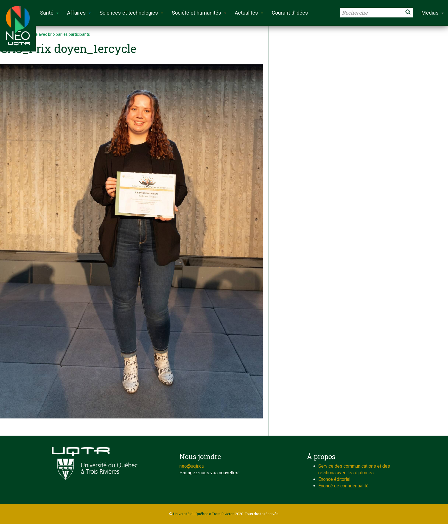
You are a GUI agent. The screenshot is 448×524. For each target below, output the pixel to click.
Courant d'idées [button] (290, 13)
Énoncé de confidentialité (343, 486)
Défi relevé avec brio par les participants (54, 34)
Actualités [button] (249, 13)
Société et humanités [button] (199, 13)
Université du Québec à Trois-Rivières (203, 514)
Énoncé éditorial (334, 479)
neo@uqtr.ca (191, 466)
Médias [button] (432, 13)
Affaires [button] (79, 13)
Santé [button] (49, 13)
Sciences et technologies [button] (131, 13)
